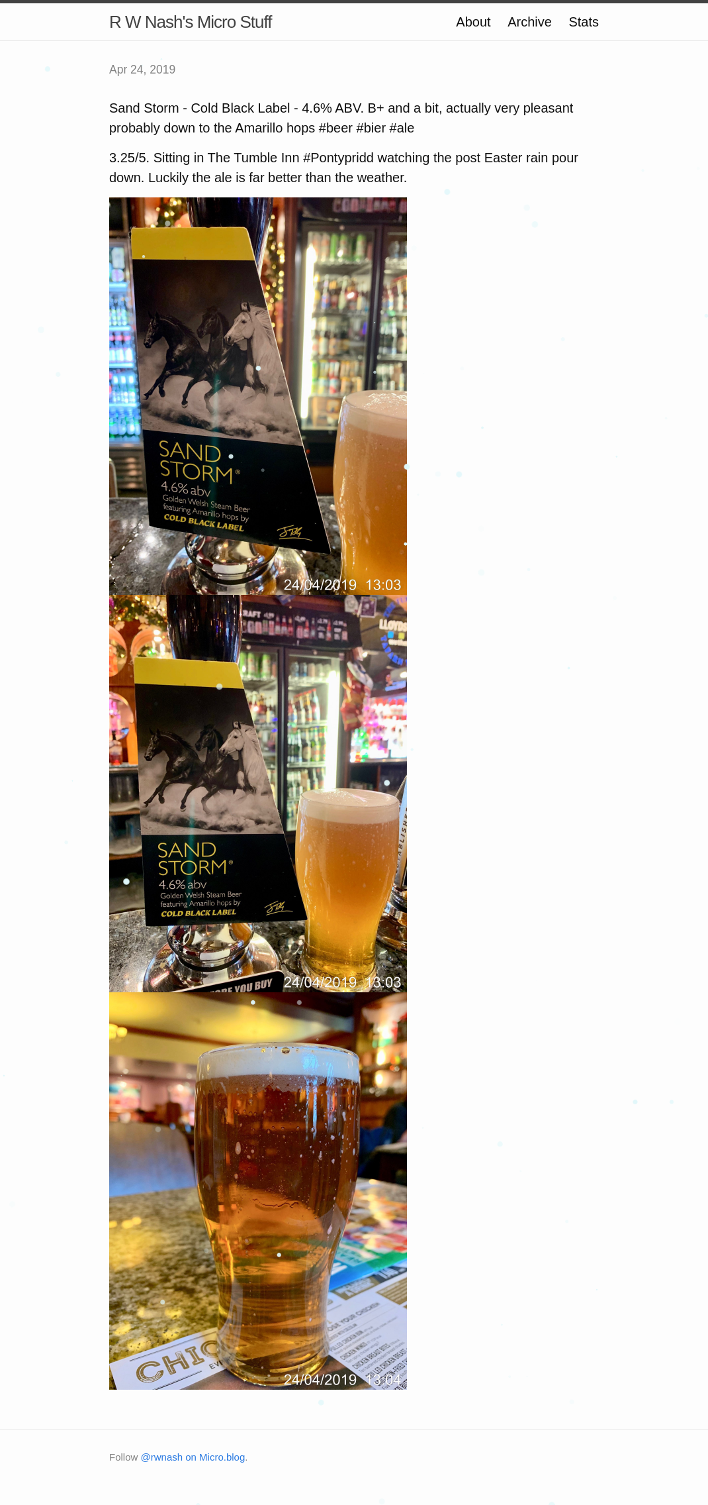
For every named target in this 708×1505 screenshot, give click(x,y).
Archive (530, 22)
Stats (583, 22)
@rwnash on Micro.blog (193, 1457)
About (473, 22)
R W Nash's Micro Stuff (190, 22)
